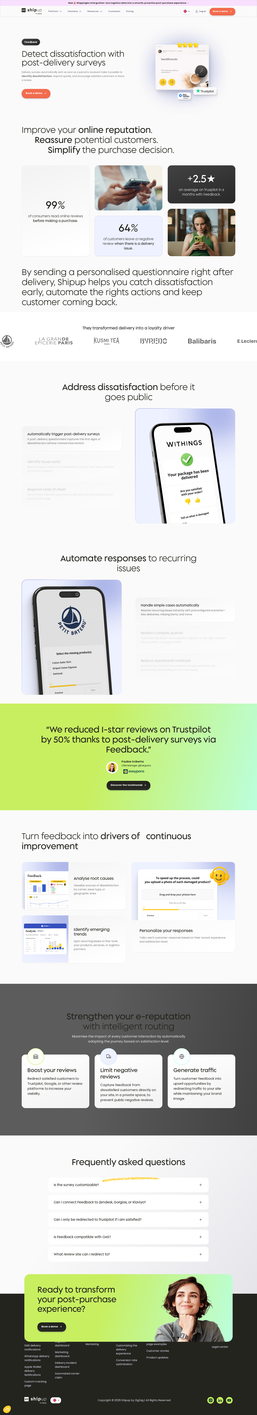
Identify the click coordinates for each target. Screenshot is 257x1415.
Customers (114, 11)
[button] (186, 11)
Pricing (130, 11)
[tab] (72, 438)
